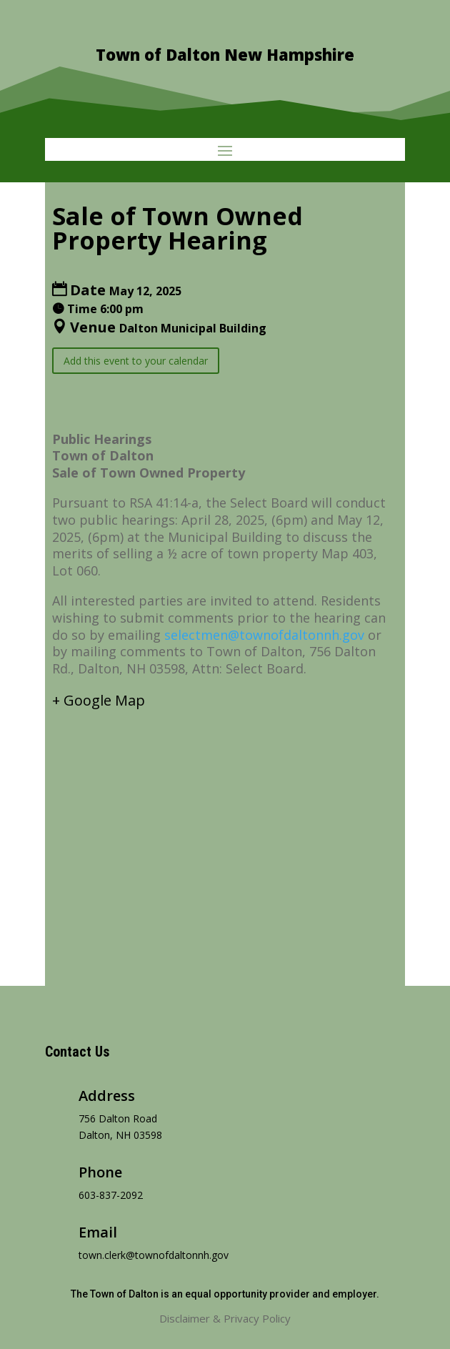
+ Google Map (98, 700)
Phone (100, 1172)
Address (107, 1095)
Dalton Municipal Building (192, 328)
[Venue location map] (225, 835)
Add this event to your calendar (136, 360)
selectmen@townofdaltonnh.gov (264, 634)
